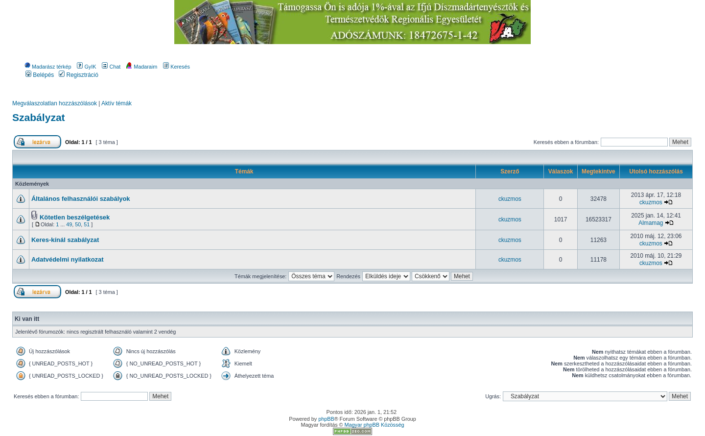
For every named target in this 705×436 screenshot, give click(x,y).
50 (78, 224)
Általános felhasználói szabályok (80, 198)
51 (87, 224)
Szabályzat (38, 117)
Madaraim (141, 67)
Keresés (176, 67)
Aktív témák (116, 103)
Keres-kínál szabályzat (65, 239)
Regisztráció (78, 75)
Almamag (650, 222)
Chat (111, 67)
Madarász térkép (47, 67)
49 (69, 224)
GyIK (86, 67)
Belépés (39, 75)
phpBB (326, 419)
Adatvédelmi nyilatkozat (67, 259)
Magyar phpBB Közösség (374, 425)
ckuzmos (509, 198)
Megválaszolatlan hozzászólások (54, 103)
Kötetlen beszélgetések (75, 217)
